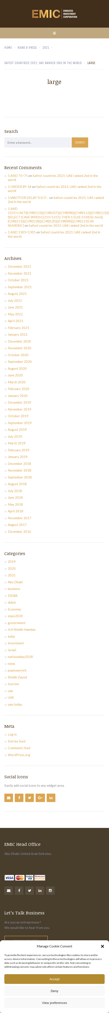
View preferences (54, 1003)
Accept (54, 979)
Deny (54, 991)
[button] (102, 946)
